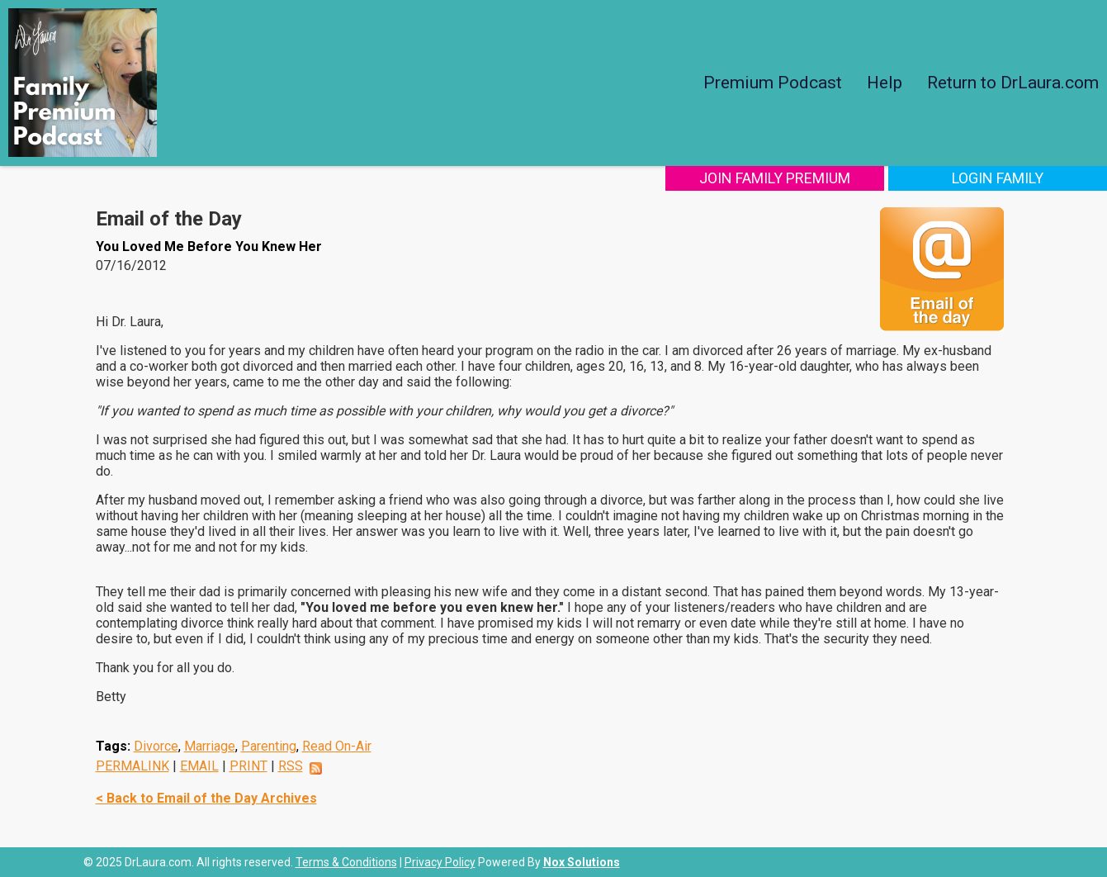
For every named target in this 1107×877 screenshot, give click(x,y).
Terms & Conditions (346, 862)
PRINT (248, 766)
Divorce (156, 746)
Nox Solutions (581, 862)
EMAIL (199, 766)
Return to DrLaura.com (1013, 82)
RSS (290, 766)
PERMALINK (132, 766)
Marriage (209, 746)
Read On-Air (336, 746)
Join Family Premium (774, 178)
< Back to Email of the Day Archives (206, 798)
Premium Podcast (772, 82)
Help (884, 82)
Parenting (268, 746)
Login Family (997, 178)
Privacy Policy (439, 862)
